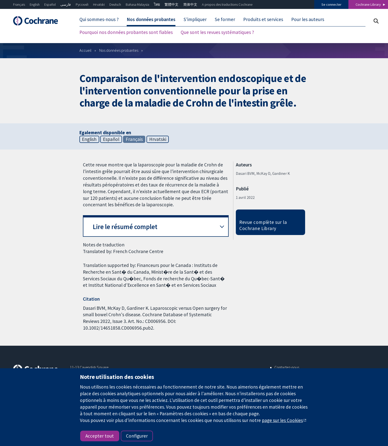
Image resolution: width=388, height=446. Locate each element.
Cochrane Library (368, 4)
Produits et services (263, 19)
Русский (82, 4)
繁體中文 (171, 4)
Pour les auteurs (307, 19)
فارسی (65, 4)
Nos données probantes (151, 19)
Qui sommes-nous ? (99, 19)
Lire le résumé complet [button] (125, 227)
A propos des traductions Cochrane (227, 4)
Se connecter (331, 4)
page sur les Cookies (282, 420)
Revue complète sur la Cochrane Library (263, 225)
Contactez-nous (286, 367)
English (35, 4)
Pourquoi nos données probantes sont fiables (126, 32)
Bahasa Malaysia (137, 4)
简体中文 (190, 4)
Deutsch (115, 4)
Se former (225, 19)
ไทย (157, 4)
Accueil (85, 50)
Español (50, 4)
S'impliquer (195, 19)
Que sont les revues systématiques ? (217, 32)
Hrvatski (99, 4)
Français (19, 4)
